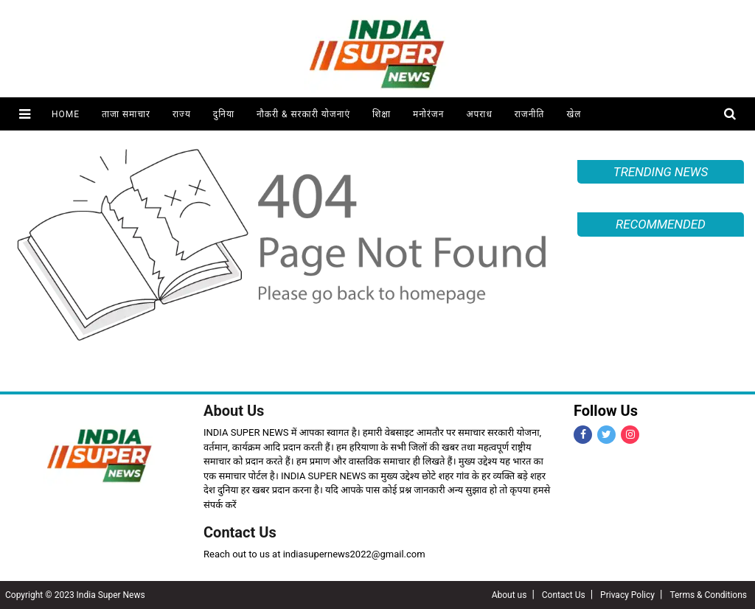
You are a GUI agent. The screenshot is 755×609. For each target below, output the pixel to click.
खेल (573, 114)
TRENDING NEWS (660, 171)
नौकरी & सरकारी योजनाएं (303, 114)
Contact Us (239, 532)
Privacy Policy (627, 595)
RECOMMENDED (661, 224)
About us (509, 595)
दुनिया (223, 114)
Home (66, 114)
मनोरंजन (428, 114)
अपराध (479, 114)
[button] (24, 114)
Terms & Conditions (708, 595)
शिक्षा (381, 114)
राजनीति (530, 114)
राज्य (182, 114)
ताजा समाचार (126, 114)
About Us (233, 411)
